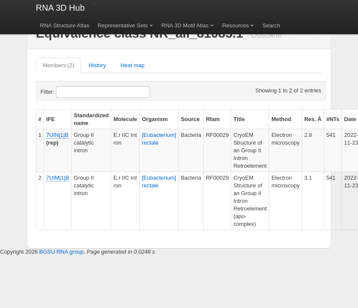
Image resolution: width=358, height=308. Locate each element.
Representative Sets (123, 25)
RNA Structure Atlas (64, 25)
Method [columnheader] (281, 119)
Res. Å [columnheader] (312, 119)
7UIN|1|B (57, 135)
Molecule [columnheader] (125, 119)
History (97, 65)
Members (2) (58, 65)
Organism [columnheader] (155, 119)
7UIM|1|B (57, 178)
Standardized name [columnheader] (91, 119)
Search (271, 25)
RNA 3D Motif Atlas (185, 25)
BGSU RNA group (61, 252)
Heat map (132, 65)
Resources (235, 25)
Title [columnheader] (239, 119)
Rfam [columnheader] (213, 119)
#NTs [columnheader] (333, 119)
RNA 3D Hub (60, 7)
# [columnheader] (39, 119)
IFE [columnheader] (50, 119)
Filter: (68, 92)
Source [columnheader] (190, 119)
